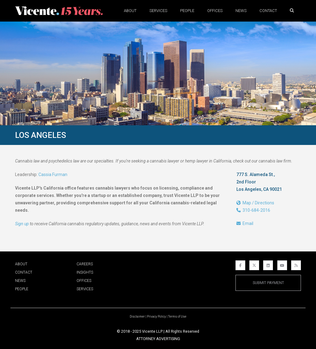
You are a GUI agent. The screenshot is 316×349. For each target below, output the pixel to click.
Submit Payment (268, 282)
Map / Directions (255, 202)
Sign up (22, 223)
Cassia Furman (52, 174)
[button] (292, 10)
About (130, 10)
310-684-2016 (253, 210)
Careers (85, 264)
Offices (215, 10)
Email (244, 223)
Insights (85, 272)
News (241, 10)
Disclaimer (137, 316)
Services (158, 10)
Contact (268, 10)
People (187, 10)
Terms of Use (177, 316)
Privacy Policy (156, 316)
